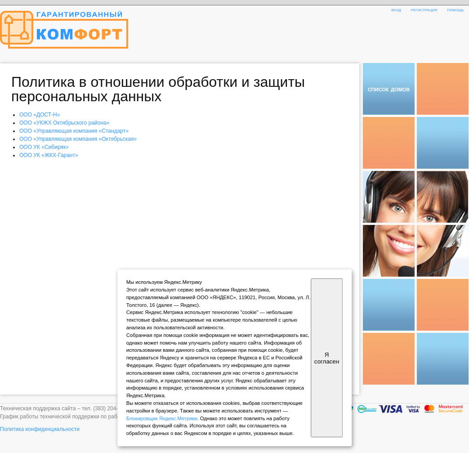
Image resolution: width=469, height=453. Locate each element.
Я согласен (326, 358)
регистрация (424, 9)
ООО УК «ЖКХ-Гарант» (48, 155)
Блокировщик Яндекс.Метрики (161, 418)
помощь (455, 9)
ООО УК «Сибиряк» (44, 147)
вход (396, 9)
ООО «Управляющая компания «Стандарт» (74, 131)
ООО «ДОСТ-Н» (39, 115)
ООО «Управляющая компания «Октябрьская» (78, 139)
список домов (389, 89)
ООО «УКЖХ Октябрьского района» (64, 123)
